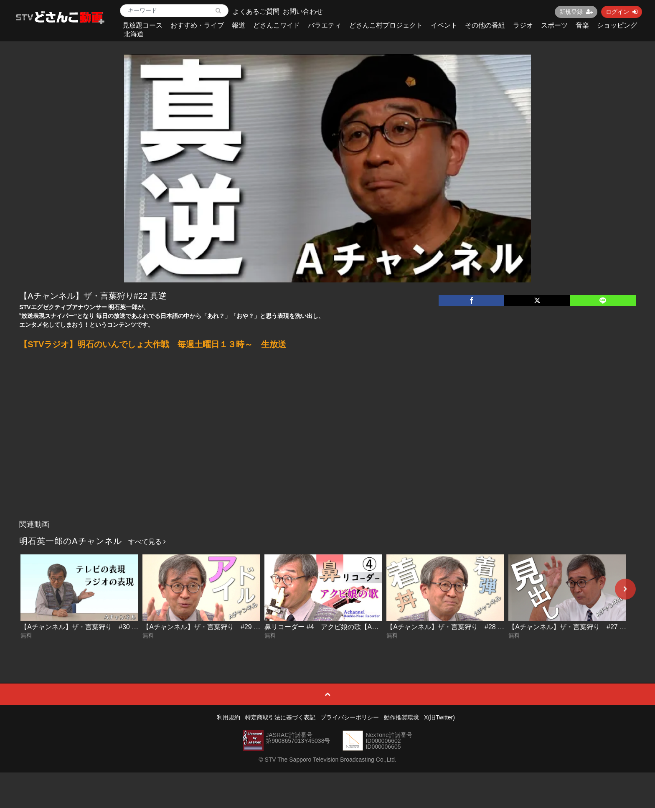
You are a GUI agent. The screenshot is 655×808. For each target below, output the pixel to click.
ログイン (621, 11)
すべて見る (147, 541)
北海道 (134, 34)
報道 (238, 25)
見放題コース (142, 25)
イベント (444, 25)
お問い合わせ (303, 11)
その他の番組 (485, 25)
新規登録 (576, 11)
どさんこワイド (276, 25)
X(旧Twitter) (439, 717)
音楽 (582, 25)
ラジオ (523, 25)
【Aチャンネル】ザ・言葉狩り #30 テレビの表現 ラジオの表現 (116, 626)
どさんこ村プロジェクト (386, 25)
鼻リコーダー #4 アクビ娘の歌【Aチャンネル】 (338, 626)
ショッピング (617, 25)
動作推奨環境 (401, 717)
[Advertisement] (327, 453)
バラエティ (324, 25)
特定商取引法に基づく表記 (280, 717)
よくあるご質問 (256, 11)
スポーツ (554, 25)
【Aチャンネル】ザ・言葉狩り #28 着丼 (448, 626)
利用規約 (228, 717)
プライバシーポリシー (349, 717)
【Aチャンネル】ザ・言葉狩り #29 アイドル (211, 626)
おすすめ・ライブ (197, 25)
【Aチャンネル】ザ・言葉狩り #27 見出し (574, 626)
